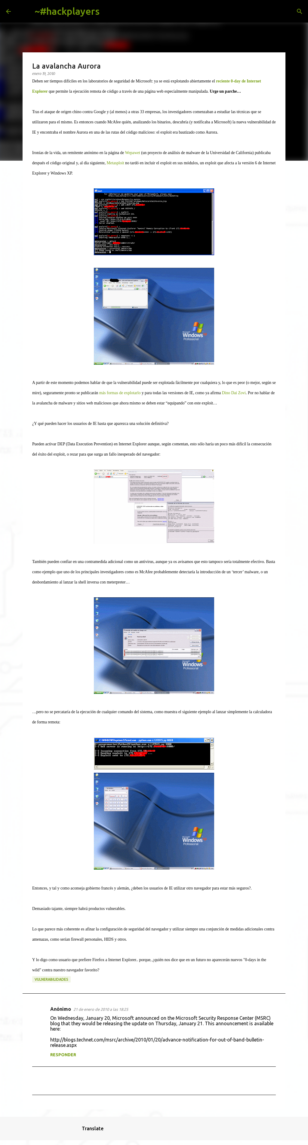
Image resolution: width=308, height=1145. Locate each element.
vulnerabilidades (51, 979)
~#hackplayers (67, 11)
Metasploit (115, 163)
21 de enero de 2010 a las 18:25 (100, 1009)
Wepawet (132, 152)
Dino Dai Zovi (234, 393)
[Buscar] (108, 11)
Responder (63, 1054)
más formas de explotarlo (120, 393)
